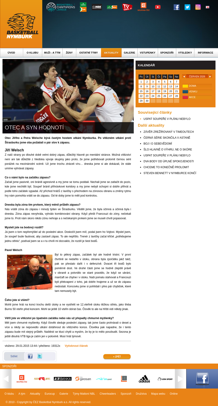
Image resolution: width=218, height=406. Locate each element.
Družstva (141, 393)
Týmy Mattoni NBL (84, 393)
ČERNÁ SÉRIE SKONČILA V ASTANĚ (167, 137)
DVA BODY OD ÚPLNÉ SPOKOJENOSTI (169, 161)
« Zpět (117, 356)
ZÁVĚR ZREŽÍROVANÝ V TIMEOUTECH (169, 131)
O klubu (32, 52)
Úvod (11, 52)
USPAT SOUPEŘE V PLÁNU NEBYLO (167, 119)
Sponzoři (166, 52)
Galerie (129, 52)
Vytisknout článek (76, 345)
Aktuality (111, 52)
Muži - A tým (52, 52)
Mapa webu (158, 393)
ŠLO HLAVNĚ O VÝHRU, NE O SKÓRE (168, 149)
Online (174, 393)
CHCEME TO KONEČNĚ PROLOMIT (166, 167)
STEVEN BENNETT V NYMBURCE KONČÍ (170, 173)
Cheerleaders (108, 393)
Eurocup (50, 393)
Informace (205, 52)
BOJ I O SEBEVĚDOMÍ (158, 143)
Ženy (69, 52)
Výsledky (185, 52)
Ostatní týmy (88, 52)
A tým (21, 393)
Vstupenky (147, 52)
